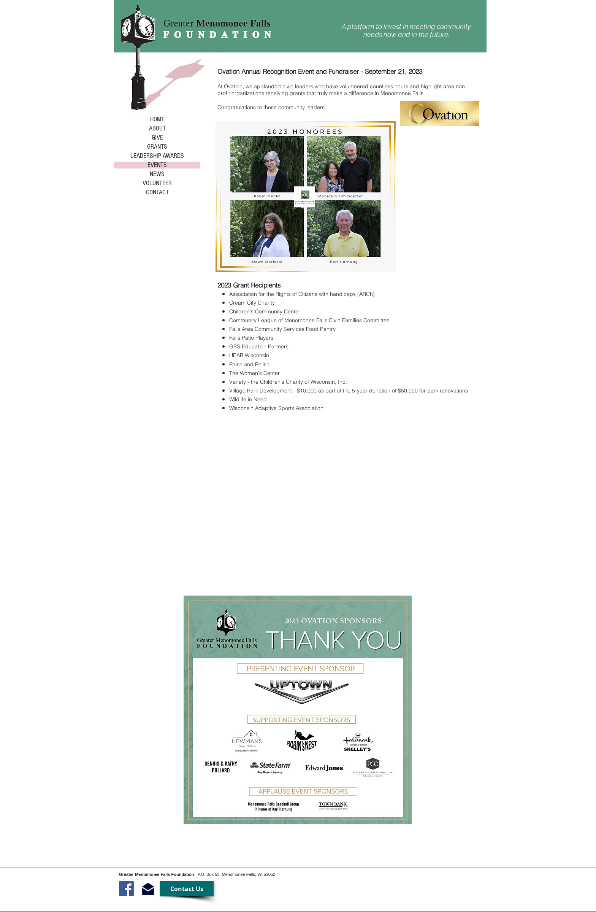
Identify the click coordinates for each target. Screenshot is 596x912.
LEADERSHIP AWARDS (157, 156)
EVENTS (157, 165)
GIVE (157, 137)
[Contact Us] (187, 888)
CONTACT (157, 192)
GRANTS (157, 146)
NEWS (157, 174)
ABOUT (157, 128)
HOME (157, 119)
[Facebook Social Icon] (126, 888)
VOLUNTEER (157, 183)
